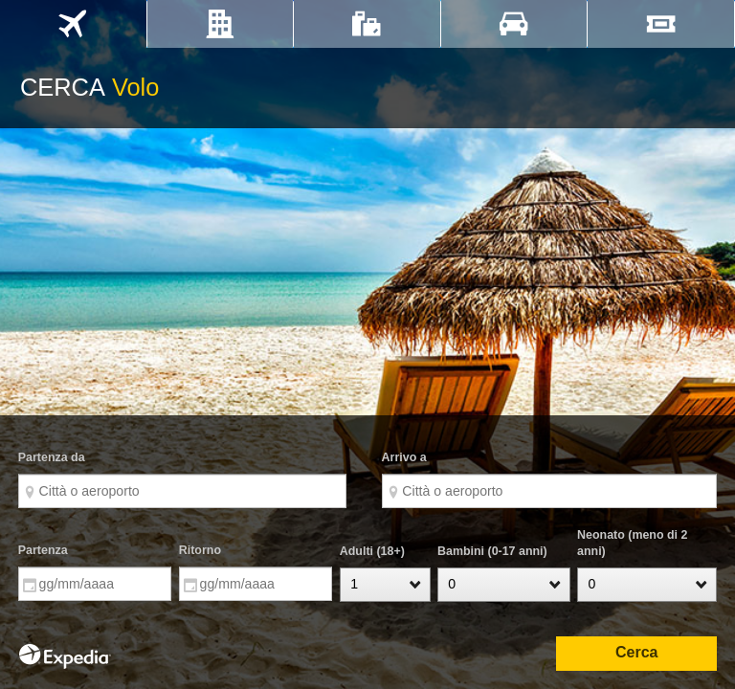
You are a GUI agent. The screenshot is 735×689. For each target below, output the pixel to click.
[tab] (73, 24)
